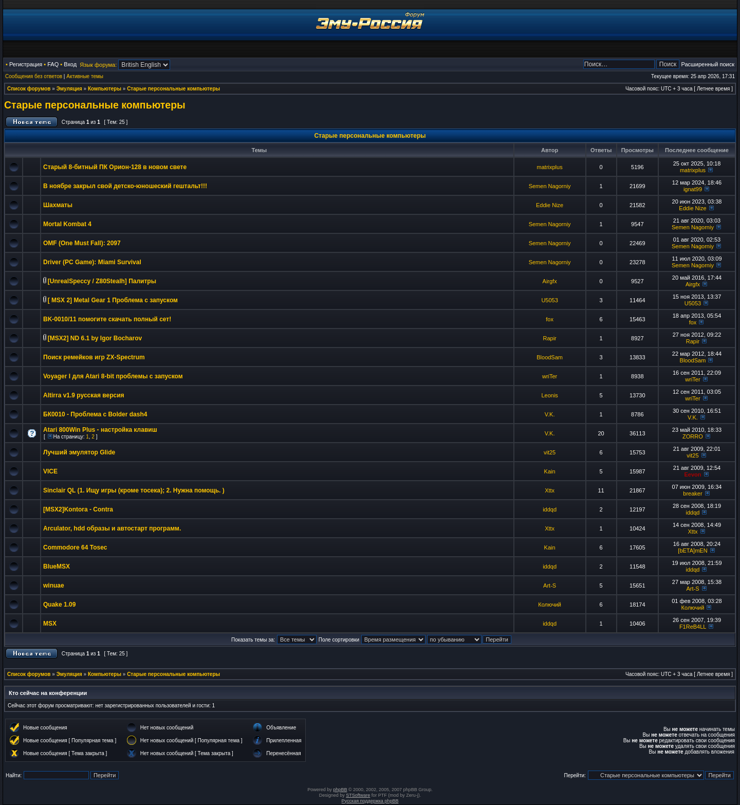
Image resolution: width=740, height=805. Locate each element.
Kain (550, 471)
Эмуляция (69, 89)
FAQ (53, 64)
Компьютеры (104, 89)
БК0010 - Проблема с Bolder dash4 (95, 414)
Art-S (549, 585)
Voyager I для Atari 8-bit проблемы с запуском (113, 376)
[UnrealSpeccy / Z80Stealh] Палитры (102, 281)
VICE (50, 471)
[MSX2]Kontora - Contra (78, 509)
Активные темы (84, 76)
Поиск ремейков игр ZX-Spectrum (94, 357)
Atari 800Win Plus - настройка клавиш (100, 429)
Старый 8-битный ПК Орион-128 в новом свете (115, 167)
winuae (53, 585)
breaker (692, 493)
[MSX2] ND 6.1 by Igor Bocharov (95, 338)
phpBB (340, 789)
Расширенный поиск (707, 64)
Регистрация (25, 64)
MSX (50, 623)
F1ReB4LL (692, 627)
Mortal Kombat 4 (67, 224)
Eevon (692, 474)
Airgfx (550, 281)
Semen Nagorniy (550, 186)
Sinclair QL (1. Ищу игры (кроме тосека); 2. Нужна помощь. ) (134, 490)
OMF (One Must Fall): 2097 (82, 243)
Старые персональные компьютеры (173, 89)
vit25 (550, 452)
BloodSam (549, 357)
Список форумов (29, 89)
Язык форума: (98, 65)
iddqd (550, 509)
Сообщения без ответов (33, 76)
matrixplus (550, 167)
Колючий (549, 604)
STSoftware (358, 795)
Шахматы (57, 205)
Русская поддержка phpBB (370, 800)
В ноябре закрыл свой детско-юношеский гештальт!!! (125, 186)
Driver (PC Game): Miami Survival (92, 262)
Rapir (549, 338)
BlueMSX (56, 566)
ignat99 (692, 189)
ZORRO (692, 436)
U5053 (549, 300)
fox (549, 319)
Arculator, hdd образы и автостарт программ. (112, 528)
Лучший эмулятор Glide (79, 452)
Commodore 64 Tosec (75, 547)
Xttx (549, 490)
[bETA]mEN (692, 550)
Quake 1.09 (59, 604)
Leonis (549, 395)
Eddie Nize (549, 205)
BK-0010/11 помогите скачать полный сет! (107, 319)
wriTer (549, 376)
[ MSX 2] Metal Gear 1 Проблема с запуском (113, 300)
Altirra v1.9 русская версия (83, 395)
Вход (70, 64)
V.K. (550, 414)
